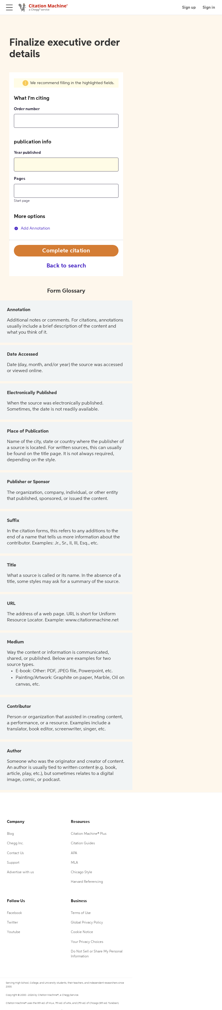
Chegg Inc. (15, 843)
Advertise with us (20, 872)
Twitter (12, 922)
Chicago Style (81, 872)
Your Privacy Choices (87, 942)
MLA (74, 863)
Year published (27, 153)
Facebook (14, 913)
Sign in (209, 7)
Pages (19, 179)
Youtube (13, 932)
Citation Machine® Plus (88, 834)
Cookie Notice (82, 932)
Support (13, 863)
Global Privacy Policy (87, 922)
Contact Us (15, 853)
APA (74, 853)
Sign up (189, 7)
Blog (10, 834)
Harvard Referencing (87, 882)
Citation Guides (83, 843)
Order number (27, 109)
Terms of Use (81, 913)
